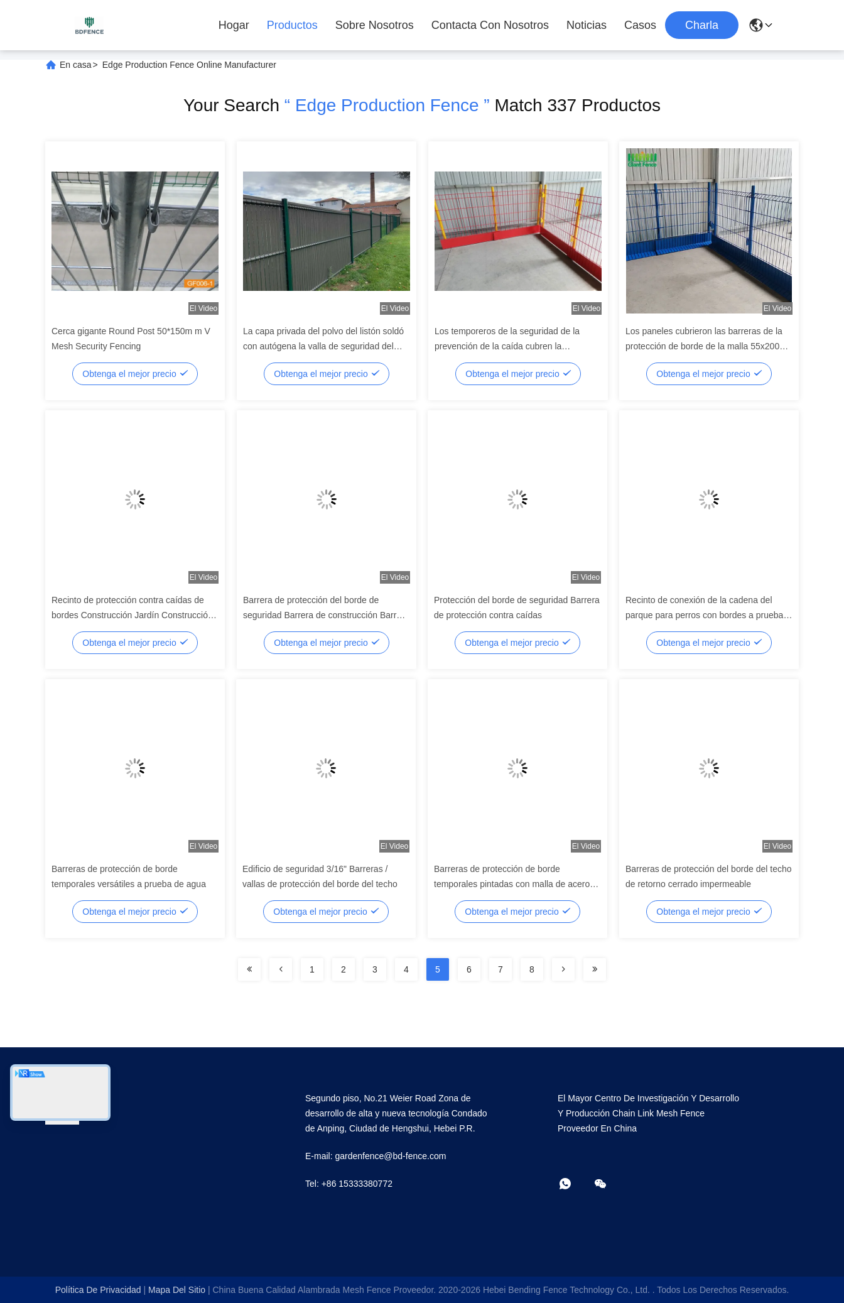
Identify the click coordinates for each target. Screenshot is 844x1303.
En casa (76, 65)
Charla (701, 25)
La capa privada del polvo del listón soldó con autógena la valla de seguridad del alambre (323, 346)
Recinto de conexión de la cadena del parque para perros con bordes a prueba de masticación (704, 615)
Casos (640, 25)
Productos (292, 25)
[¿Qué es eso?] (574, 1184)
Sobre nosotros (374, 25)
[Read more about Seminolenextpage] (249, 969)
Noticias (586, 25)
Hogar (234, 25)
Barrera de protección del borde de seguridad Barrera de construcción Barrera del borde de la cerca (326, 615)
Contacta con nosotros (490, 25)
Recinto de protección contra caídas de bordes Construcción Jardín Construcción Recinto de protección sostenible (132, 615)
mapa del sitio (176, 1290)
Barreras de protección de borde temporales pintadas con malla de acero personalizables (512, 884)
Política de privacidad (98, 1290)
